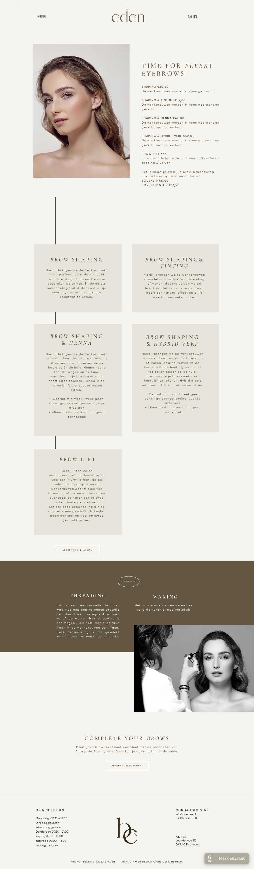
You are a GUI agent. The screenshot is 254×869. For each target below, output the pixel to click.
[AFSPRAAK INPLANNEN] (78, 550)
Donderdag (43, 832)
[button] (41, 16)
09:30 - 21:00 (60, 832)
